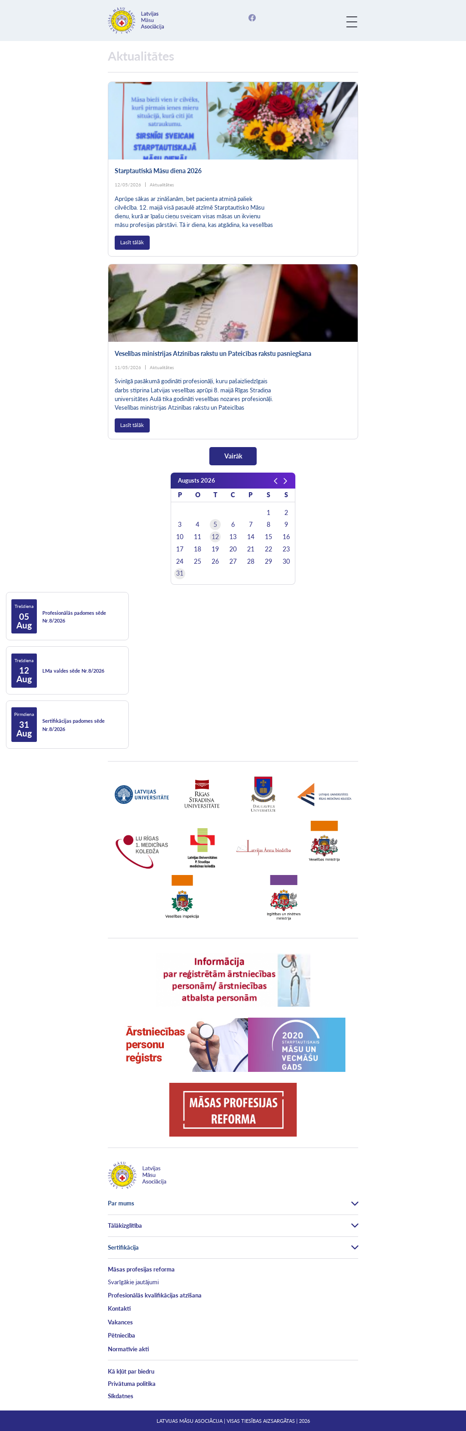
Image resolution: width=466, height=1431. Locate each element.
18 (197, 549)
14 (250, 536)
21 (250, 549)
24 (179, 561)
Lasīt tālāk (132, 242)
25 (197, 561)
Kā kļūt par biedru (131, 1371)
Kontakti (119, 1308)
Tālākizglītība (125, 1225)
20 (233, 549)
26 (215, 561)
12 (215, 536)
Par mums (121, 1203)
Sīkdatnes (120, 1396)
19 (215, 549)
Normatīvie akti (128, 1349)
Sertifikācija (123, 1247)
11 (197, 536)
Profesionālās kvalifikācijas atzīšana (155, 1295)
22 (268, 549)
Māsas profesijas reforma (141, 1269)
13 (233, 536)
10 (179, 536)
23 (286, 549)
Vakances (120, 1322)
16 (286, 536)
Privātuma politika (132, 1383)
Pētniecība (121, 1335)
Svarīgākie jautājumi (133, 1282)
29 (268, 561)
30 (286, 561)
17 (179, 549)
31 (179, 573)
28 (250, 561)
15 (268, 536)
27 (233, 561)
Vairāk (233, 456)
